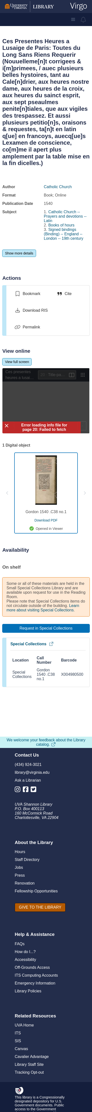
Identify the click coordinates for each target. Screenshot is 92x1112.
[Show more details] (19, 253)
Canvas (21, 1049)
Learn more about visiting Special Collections (42, 608)
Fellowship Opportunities (36, 891)
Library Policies (28, 991)
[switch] (27, 293)
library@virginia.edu (32, 772)
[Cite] (64, 293)
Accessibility (25, 959)
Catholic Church (58, 187)
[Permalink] (27, 327)
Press (20, 875)
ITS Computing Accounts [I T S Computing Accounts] (36, 975)
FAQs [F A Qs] (20, 944)
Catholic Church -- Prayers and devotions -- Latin (65, 216)
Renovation (25, 883)
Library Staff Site (29, 1064)
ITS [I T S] (18, 1033)
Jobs (19, 867)
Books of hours (61, 225)
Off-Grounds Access (32, 967)
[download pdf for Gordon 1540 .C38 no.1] (46, 520)
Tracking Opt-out (29, 1072)
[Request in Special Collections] (46, 628)
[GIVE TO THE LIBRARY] (40, 907)
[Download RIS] (31, 310)
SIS (18, 1041)
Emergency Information (35, 983)
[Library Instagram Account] (19, 790)
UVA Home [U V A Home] (24, 1025)
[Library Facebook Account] (27, 790)
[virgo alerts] (83, 19)
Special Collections (32, 644)
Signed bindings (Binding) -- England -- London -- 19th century (63, 233)
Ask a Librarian (28, 780)
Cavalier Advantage (32, 1057)
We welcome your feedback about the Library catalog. (46, 742)
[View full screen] (17, 362)
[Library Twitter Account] (35, 790)
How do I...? (25, 952)
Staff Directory (27, 860)
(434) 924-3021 (28, 764)
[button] (73, 19)
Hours (20, 852)
